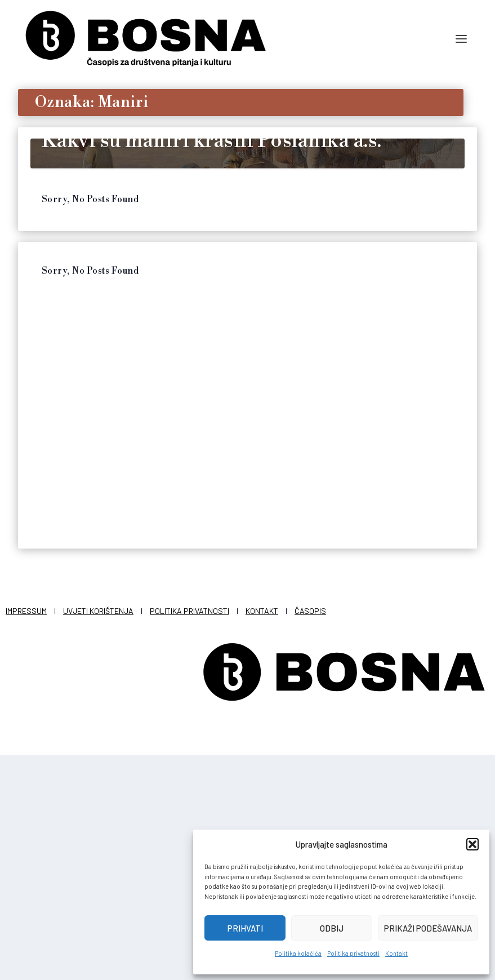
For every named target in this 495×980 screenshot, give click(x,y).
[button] (472, 844)
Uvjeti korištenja (98, 836)
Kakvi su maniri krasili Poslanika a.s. (212, 366)
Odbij (332, 928)
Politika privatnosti (353, 953)
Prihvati (245, 928)
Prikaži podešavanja (428, 928)
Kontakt (396, 953)
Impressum (26, 836)
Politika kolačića (298, 953)
